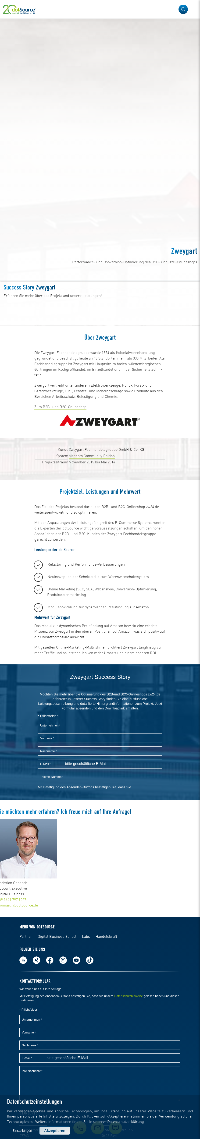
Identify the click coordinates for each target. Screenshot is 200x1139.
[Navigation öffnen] (193, 9)
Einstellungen (22, 1130)
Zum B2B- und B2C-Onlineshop (60, 407)
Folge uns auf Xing (36, 960)
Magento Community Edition (92, 456)
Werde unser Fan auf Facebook (50, 960)
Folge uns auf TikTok (89, 960)
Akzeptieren (54, 1131)
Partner (25, 937)
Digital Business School (57, 937)
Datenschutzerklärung (125, 1122)
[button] (183, 9)
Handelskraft (106, 937)
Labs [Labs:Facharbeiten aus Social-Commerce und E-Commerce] (86, 937)
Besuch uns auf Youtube (76, 960)
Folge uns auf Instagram (63, 960)
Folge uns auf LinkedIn (23, 960)
